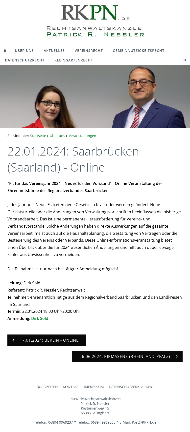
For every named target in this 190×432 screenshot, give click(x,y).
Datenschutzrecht (25, 60)
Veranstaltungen (82, 135)
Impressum (94, 386)
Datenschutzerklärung (131, 386)
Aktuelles (54, 50)
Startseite (38, 135)
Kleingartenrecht (73, 60)
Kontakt (71, 386)
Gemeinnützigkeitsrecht (139, 50)
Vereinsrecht (89, 50)
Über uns (24, 50)
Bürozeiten (47, 386)
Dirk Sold (39, 318)
